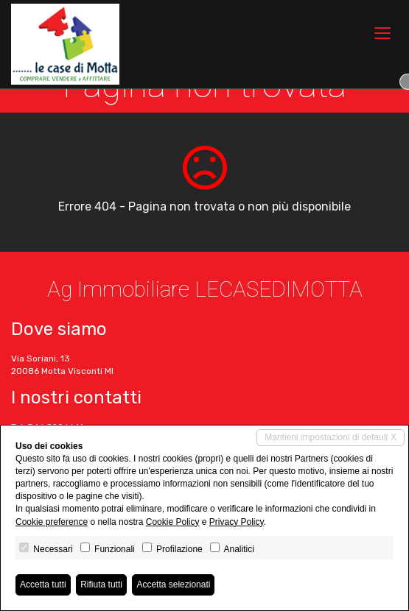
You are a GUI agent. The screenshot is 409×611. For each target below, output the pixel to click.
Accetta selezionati (173, 584)
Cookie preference (51, 522)
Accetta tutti (43, 584)
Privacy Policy (236, 522)
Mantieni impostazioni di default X (330, 437)
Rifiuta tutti (101, 584)
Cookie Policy (173, 522)
